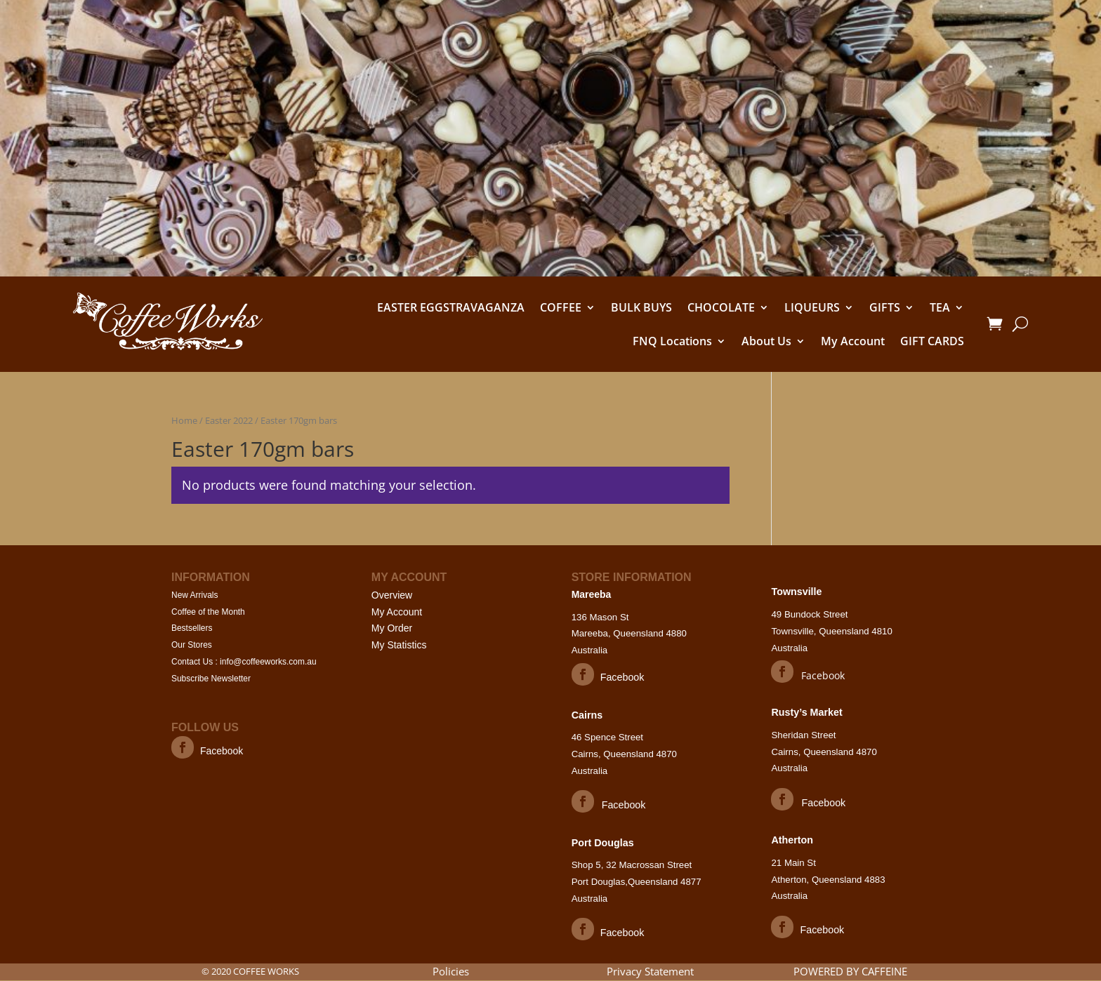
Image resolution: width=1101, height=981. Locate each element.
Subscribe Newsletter (214, 679)
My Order (391, 628)
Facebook (223, 751)
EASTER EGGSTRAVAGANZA (451, 307)
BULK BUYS (641, 307)
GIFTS (884, 307)
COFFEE (560, 307)
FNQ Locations (672, 341)
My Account (853, 341)
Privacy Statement (650, 972)
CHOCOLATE (721, 307)
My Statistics (399, 644)
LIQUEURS (812, 307)
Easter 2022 (229, 420)
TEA (940, 307)
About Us (766, 341)
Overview (391, 595)
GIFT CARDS (932, 341)
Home (184, 420)
